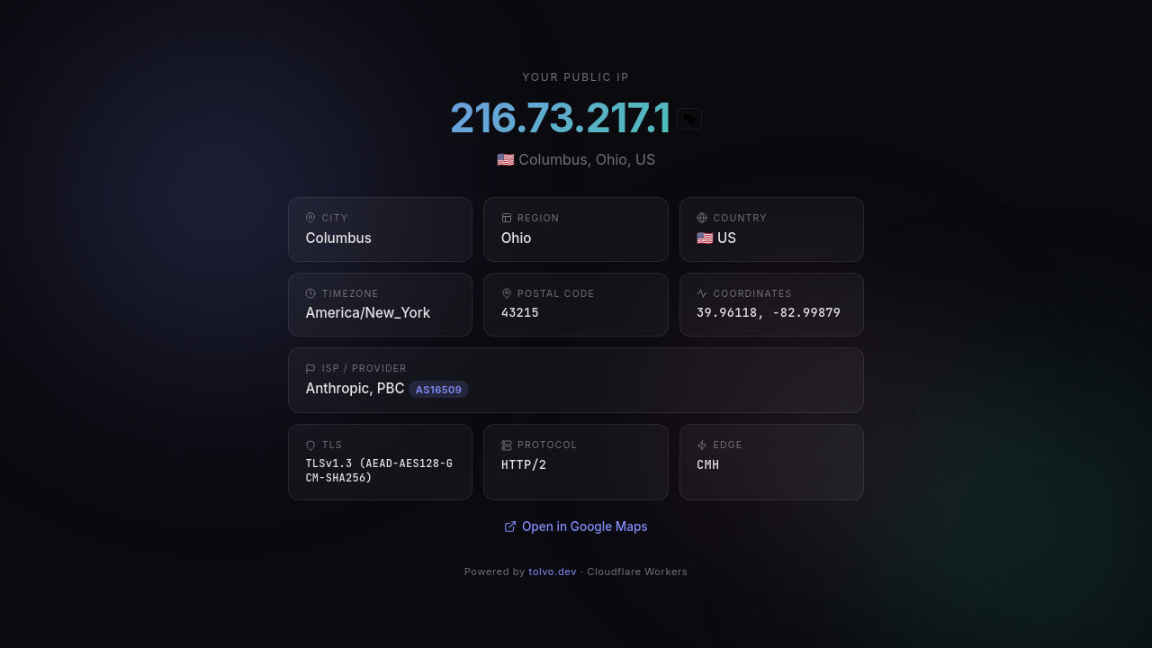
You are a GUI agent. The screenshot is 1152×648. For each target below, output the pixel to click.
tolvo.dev (553, 571)
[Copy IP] (689, 119)
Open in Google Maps (575, 526)
